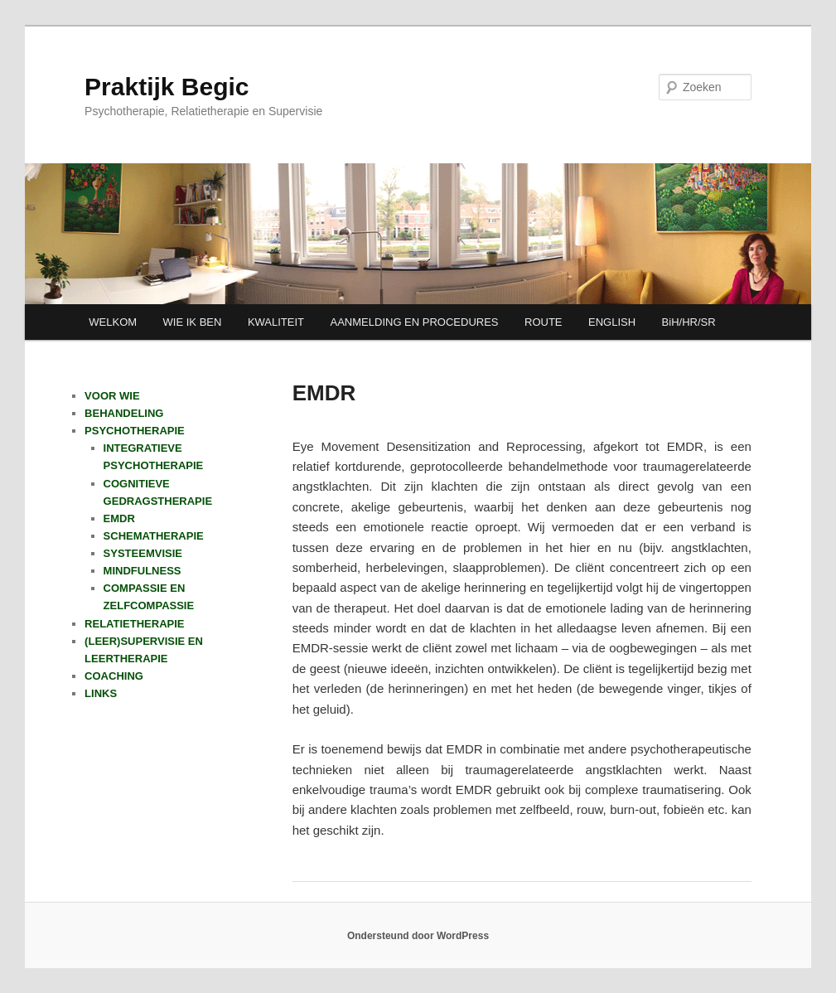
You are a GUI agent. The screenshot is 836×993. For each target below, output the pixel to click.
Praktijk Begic (167, 86)
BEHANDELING (124, 413)
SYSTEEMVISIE (143, 553)
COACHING (114, 676)
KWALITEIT (276, 322)
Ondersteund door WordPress (418, 936)
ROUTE (543, 322)
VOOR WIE (112, 396)
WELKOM (113, 322)
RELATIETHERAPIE (134, 624)
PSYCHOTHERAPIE (135, 430)
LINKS (101, 693)
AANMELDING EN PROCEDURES (415, 322)
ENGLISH (611, 322)
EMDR (119, 518)
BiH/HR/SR (689, 322)
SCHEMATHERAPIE (154, 536)
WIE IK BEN (192, 322)
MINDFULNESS (142, 570)
